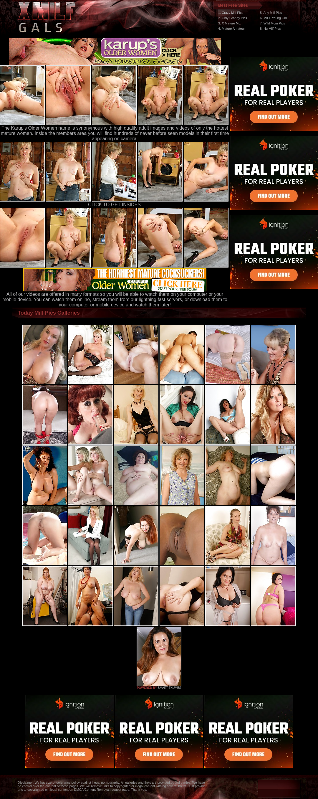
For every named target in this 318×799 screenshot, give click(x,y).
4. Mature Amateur (231, 28)
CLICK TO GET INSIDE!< (115, 204)
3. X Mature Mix (229, 23)
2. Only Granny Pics (232, 18)
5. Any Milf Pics (271, 12)
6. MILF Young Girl (273, 18)
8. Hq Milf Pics (270, 28)
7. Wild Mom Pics (272, 23)
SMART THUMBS (169, 687)
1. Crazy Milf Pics (230, 12)
